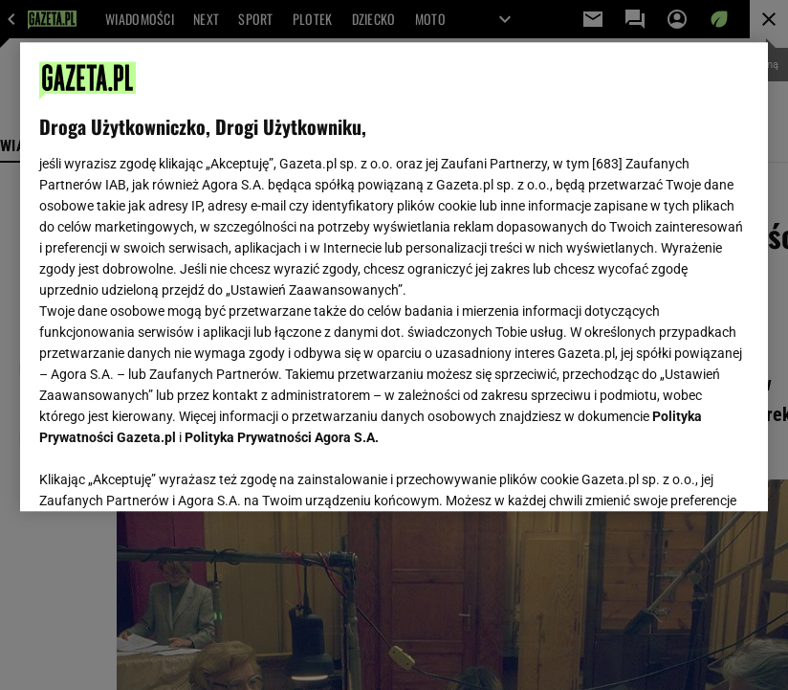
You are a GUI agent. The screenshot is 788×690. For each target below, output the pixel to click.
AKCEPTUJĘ (684, 473)
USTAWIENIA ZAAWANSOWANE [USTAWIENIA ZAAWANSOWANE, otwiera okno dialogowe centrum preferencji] (164, 472)
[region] (394, 276)
